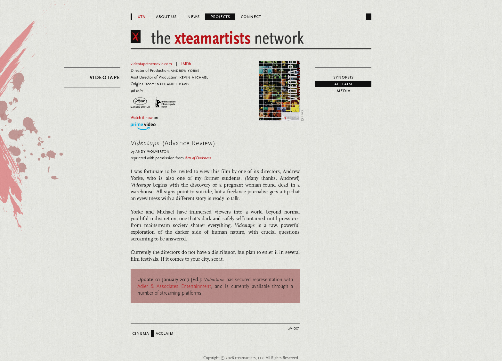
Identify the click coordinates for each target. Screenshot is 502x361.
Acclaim (343, 84)
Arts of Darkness (198, 158)
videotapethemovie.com (151, 63)
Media (343, 90)
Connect (251, 16)
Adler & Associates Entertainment (174, 286)
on (144, 117)
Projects (220, 16)
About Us (166, 16)
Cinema (140, 333)
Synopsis (343, 77)
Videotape (105, 77)
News (193, 16)
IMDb (186, 63)
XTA (141, 16)
